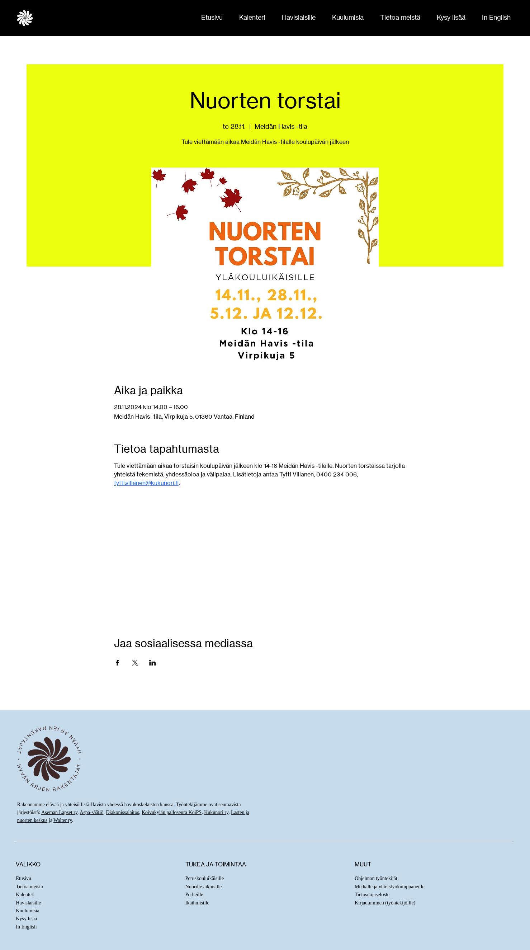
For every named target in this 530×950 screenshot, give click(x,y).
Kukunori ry (216, 812)
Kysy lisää (26, 918)
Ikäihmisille (197, 903)
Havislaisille (28, 903)
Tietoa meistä (29, 886)
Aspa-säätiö (91, 812)
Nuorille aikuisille (203, 886)
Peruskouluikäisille (204, 878)
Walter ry (62, 820)
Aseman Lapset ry (59, 812)
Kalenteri (25, 894)
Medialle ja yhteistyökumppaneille (389, 886)
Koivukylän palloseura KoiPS (172, 812)
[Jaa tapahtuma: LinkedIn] (152, 663)
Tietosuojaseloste (372, 894)
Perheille (194, 894)
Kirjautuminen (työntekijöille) (385, 903)
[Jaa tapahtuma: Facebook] (117, 663)
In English (26, 927)
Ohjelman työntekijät (376, 878)
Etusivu (23, 878)
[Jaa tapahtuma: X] (135, 663)
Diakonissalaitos (122, 812)
